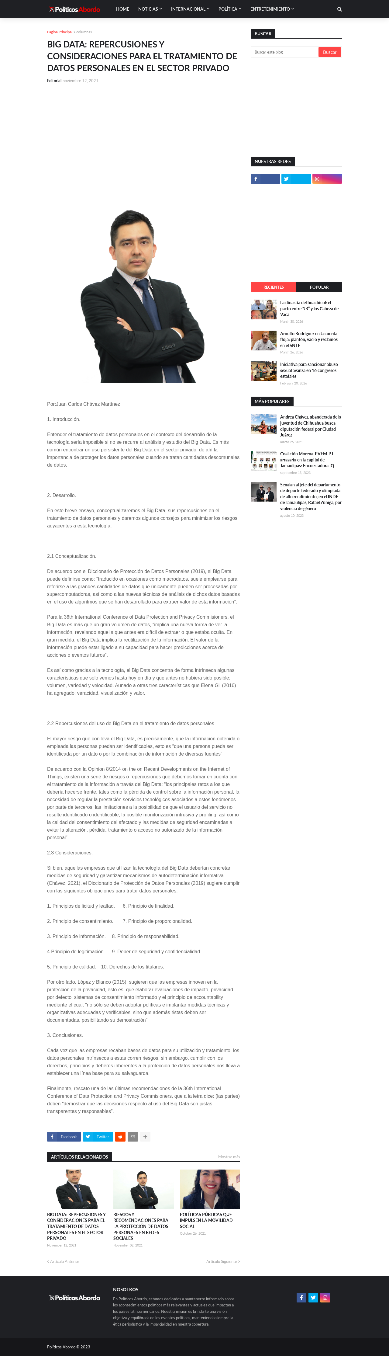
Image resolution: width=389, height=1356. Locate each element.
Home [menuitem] (122, 9)
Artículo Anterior (64, 1261)
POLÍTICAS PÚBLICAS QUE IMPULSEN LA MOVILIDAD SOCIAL (206, 1220)
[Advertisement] (143, 134)
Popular (319, 287)
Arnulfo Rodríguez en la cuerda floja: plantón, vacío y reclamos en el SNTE (309, 339)
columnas (84, 32)
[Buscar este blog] (285, 52)
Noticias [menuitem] (148, 9)
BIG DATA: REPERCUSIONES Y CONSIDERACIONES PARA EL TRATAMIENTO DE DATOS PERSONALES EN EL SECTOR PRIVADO (76, 1226)
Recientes (273, 287)
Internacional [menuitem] (188, 9)
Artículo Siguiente (221, 1261)
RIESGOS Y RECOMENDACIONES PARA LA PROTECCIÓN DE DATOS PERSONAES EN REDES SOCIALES (140, 1226)
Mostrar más (229, 1156)
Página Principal (60, 32)
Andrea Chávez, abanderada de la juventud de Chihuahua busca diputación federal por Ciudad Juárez (310, 425)
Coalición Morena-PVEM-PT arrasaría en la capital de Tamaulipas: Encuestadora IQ (307, 459)
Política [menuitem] (228, 9)
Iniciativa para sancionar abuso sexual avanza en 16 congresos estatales (309, 370)
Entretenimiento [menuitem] (270, 9)
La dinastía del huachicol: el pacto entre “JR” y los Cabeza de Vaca (309, 308)
